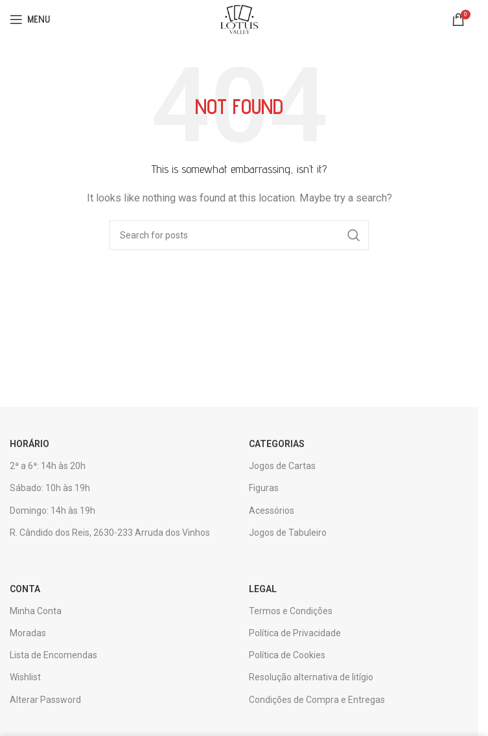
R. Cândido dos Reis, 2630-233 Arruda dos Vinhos (110, 532)
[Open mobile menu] (29, 19)
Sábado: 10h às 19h (50, 488)
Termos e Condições (290, 611)
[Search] (239, 235)
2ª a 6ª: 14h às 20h (48, 466)
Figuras (264, 488)
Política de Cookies (287, 655)
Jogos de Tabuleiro (288, 532)
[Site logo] (239, 19)
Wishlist (25, 677)
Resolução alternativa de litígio (311, 677)
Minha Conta (36, 611)
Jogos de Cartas (282, 466)
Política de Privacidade (295, 633)
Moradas (28, 633)
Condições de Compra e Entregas (317, 700)
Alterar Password (45, 700)
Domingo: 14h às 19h (52, 510)
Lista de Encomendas (53, 655)
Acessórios (271, 510)
